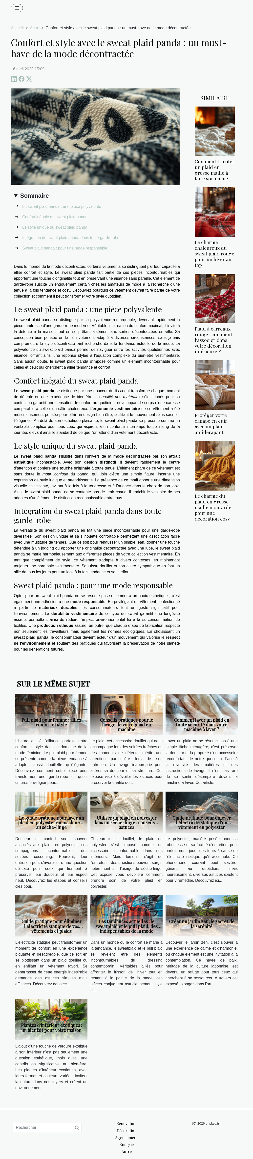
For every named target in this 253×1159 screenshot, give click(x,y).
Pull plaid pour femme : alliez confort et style (51, 722)
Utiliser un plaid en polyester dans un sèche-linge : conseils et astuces (126, 822)
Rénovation (126, 1123)
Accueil (17, 28)
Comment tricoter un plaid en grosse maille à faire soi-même (214, 170)
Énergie (126, 1144)
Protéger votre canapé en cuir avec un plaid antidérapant (211, 423)
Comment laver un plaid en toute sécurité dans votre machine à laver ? (201, 724)
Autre (34, 28)
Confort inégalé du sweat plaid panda (54, 217)
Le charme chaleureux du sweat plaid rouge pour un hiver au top (214, 253)
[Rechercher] (47, 1127)
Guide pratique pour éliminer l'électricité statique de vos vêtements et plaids (51, 926)
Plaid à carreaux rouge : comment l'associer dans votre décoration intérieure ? (213, 340)
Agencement (126, 1137)
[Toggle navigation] (17, 8)
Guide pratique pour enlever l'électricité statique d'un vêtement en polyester (201, 822)
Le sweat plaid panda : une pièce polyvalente (61, 206)
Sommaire (34, 195)
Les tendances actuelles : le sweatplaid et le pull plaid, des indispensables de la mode (126, 926)
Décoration (127, 1130)
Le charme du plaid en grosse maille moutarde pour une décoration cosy (213, 507)
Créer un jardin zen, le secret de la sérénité (201, 923)
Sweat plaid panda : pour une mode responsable (64, 248)
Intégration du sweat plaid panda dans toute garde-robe (70, 238)
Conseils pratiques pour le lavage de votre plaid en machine (126, 724)
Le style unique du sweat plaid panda (54, 227)
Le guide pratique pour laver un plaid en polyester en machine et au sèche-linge (51, 822)
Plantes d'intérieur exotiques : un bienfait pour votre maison (51, 1027)
